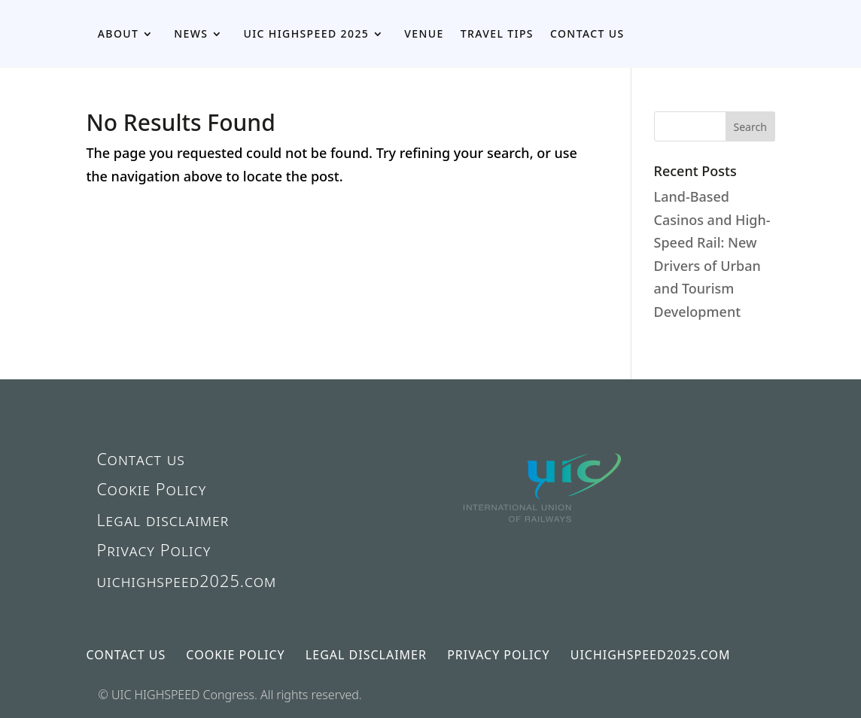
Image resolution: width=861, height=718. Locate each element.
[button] (750, 126)
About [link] (118, 33)
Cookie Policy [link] (151, 489)
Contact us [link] (587, 33)
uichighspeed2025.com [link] (186, 581)
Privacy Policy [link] (153, 550)
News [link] (191, 33)
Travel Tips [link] (497, 33)
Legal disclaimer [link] (162, 520)
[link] (543, 548)
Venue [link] (423, 33)
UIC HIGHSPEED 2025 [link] (306, 33)
